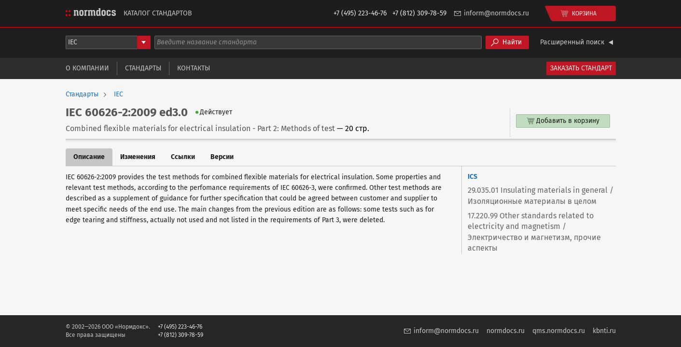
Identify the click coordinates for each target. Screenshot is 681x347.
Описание (89, 157)
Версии (222, 157)
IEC (118, 94)
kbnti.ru (604, 331)
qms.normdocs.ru (558, 331)
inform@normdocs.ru (496, 13)
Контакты (193, 68)
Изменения (137, 157)
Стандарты (143, 68)
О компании (87, 68)
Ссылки (183, 157)
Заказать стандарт (581, 68)
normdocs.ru (505, 331)
